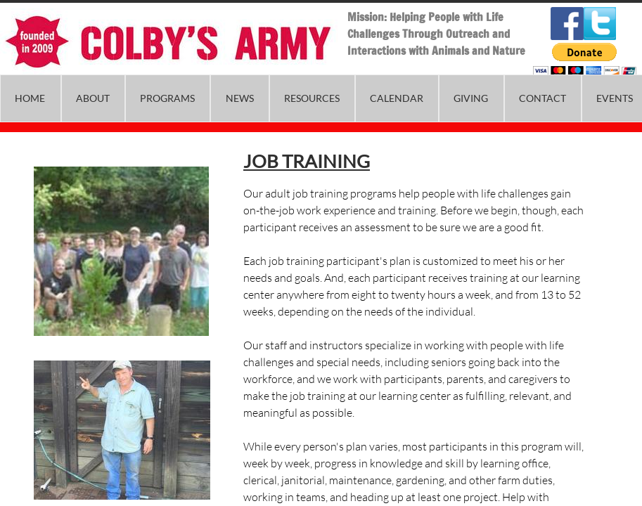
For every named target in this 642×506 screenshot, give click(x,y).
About (93, 98)
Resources (312, 98)
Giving (471, 98)
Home (30, 98)
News (240, 98)
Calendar (396, 98)
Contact (542, 98)
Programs (167, 98)
